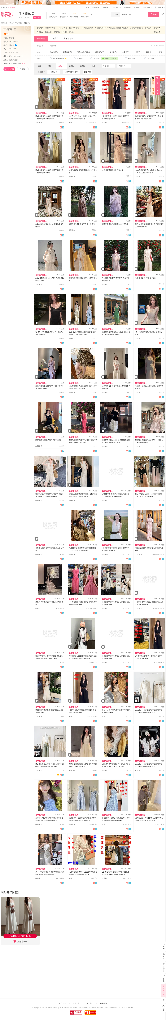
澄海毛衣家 (20, 941)
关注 (38, 18)
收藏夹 (106, 7)
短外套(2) (113, 52)
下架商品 (55, 38)
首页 (87, 7)
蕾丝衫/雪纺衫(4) (83, 52)
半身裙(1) (125, 52)
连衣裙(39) (54, 52)
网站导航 (147, 7)
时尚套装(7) (67, 52)
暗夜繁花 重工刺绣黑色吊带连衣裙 (48, 440)
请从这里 (8, 7)
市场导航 (18, 23)
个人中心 (96, 7)
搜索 (154, 14)
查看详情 (158, 27)
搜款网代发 (13, 60)
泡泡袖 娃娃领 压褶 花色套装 (145, 278)
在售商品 (41, 38)
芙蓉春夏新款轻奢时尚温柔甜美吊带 (115, 224)
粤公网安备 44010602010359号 (91, 1008)
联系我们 (103, 1003)
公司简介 (62, 1003)
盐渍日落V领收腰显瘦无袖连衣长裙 (82, 224)
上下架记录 (68, 38)
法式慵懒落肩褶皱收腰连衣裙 (112, 170)
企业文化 (76, 1003)
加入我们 (89, 1003)
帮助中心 (137, 7)
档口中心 (117, 7)
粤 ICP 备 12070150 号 (68, 1008)
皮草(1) (148, 52)
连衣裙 (12, 38)
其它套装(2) (99, 52)
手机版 (127, 7)
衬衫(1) (137, 52)
